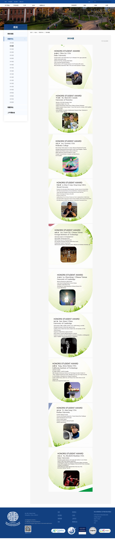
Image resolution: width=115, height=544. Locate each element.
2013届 (11, 86)
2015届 (11, 80)
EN (88, 1)
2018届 (11, 70)
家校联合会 (74, 527)
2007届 (11, 105)
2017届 (11, 73)
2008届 (11, 101)
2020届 (11, 64)
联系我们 (74, 517)
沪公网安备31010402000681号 (32, 527)
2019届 (11, 67)
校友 (36, 38)
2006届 (11, 108)
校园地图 (60, 524)
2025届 (11, 48)
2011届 (11, 92)
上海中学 (74, 524)
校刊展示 (60, 520)
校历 (59, 517)
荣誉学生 (41, 38)
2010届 (11, 95)
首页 (6, 1)
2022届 (11, 58)
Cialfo (73, 520)
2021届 (11, 61)
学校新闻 (10, 1)
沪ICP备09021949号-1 (30, 525)
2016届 (11, 76)
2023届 (11, 55)
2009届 (11, 98)
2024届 (11, 51)
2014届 (11, 83)
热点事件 (16, 1)
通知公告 (21, 1)
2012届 (11, 89)
